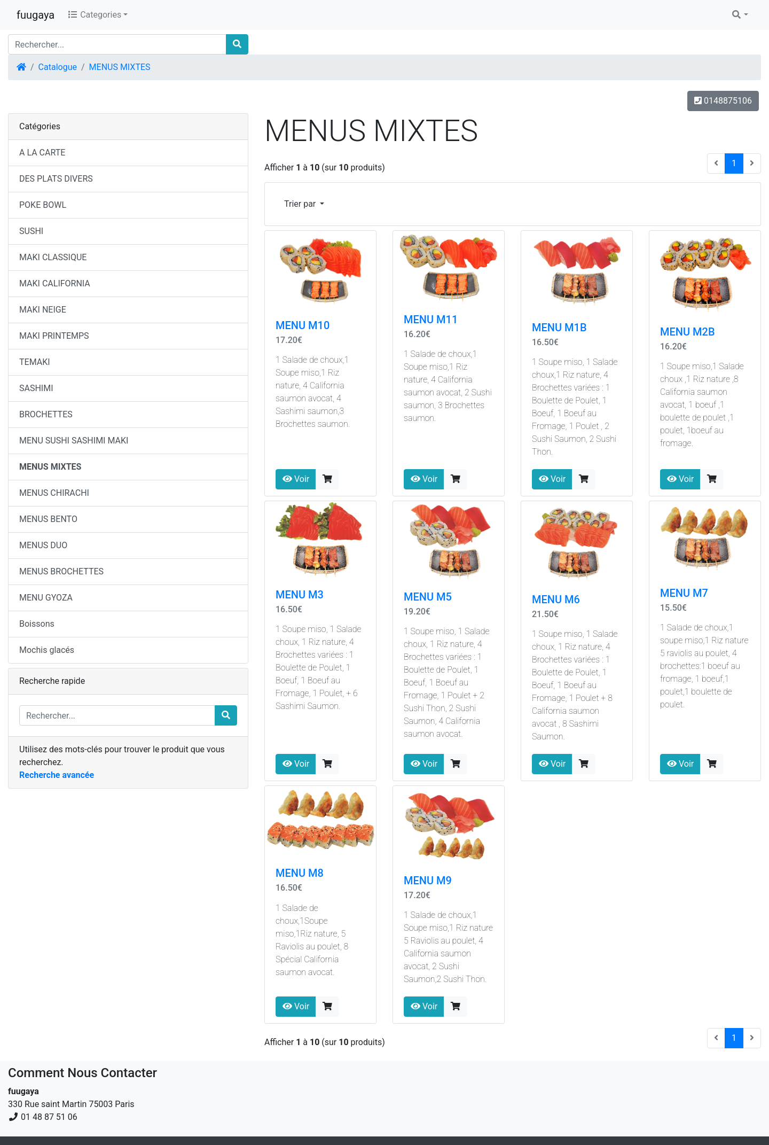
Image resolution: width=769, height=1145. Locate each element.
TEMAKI (34, 362)
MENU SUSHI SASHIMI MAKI (73, 440)
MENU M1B (559, 327)
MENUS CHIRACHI (54, 493)
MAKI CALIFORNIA (54, 283)
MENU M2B (687, 331)
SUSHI (31, 231)
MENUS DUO (43, 545)
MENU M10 (302, 325)
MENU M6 (556, 599)
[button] (739, 15)
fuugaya (35, 15)
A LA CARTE (42, 152)
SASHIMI (36, 388)
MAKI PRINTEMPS (54, 336)
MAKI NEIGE (42, 310)
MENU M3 (300, 594)
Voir (296, 479)
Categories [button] (94, 15)
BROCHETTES (46, 414)
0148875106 (723, 101)
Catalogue (57, 67)
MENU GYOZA (46, 598)
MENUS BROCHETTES (61, 571)
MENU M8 (300, 873)
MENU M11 (431, 319)
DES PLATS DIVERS (56, 179)
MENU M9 (428, 880)
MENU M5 (428, 596)
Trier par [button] (301, 204)
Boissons (36, 624)
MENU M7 (684, 593)
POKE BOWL (42, 205)
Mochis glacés (46, 650)
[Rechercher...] (117, 44)
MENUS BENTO (48, 519)
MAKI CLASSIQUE (53, 257)
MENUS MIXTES (120, 67)
